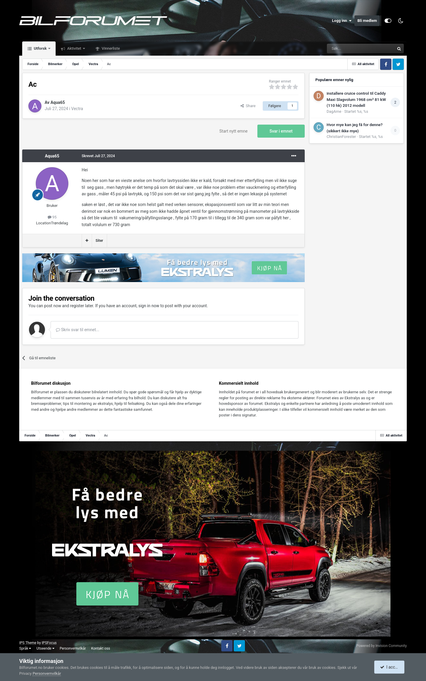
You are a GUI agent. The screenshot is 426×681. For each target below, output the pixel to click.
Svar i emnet (281, 131)
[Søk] (344, 48)
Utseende (45, 648)
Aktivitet (74, 48)
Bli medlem (367, 20)
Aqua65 (58, 102)
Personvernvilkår (73, 648)
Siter (99, 241)
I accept (390, 667)
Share (248, 106)
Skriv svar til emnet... (77, 329)
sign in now (148, 305)
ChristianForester (341, 136)
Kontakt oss (100, 648)
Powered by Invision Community (381, 646)
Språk (25, 648)
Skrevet (98, 156)
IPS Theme (27, 643)
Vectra (77, 108)
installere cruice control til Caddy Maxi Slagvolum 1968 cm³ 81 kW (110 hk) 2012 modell (356, 99)
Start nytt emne (234, 131)
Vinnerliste (110, 48)
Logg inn (341, 20)
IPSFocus (49, 643)
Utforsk (40, 48)
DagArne (334, 111)
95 (52, 217)
